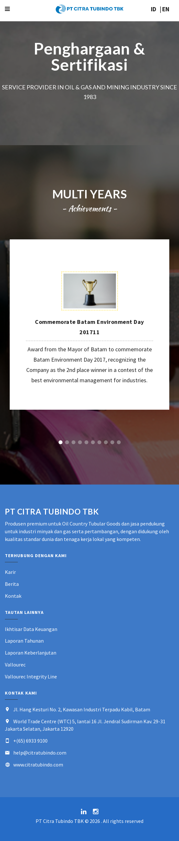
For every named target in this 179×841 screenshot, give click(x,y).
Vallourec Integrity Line (31, 676)
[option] (89, 324)
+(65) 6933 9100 (30, 740)
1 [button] (60, 442)
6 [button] (93, 442)
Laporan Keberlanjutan (30, 652)
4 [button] (80, 442)
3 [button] (73, 442)
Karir (10, 572)
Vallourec (15, 664)
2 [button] (67, 442)
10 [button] (119, 442)
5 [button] (86, 442)
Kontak (13, 596)
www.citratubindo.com (38, 764)
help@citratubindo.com (39, 752)
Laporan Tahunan (24, 640)
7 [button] (99, 442)
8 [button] (106, 442)
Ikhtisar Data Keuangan (31, 629)
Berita (12, 584)
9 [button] (112, 442)
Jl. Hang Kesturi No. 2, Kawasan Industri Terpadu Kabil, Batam (81, 709)
